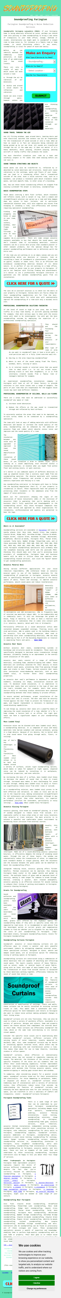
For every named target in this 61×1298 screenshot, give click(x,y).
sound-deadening (26, 671)
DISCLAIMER (54, 15)
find (11, 1204)
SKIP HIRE (18, 1191)
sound (11, 71)
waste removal (20, 1185)
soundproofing (32, 36)
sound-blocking (10, 705)
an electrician (47, 1185)
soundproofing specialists (29, 548)
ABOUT (41, 15)
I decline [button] (36, 1283)
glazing (48, 830)
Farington (43, 530)
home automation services (15, 1189)
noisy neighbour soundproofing (29, 1144)
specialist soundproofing (22, 208)
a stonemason (40, 1187)
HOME (31, 15)
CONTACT (47, 15)
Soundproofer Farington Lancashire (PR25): (22, 31)
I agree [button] (36, 1277)
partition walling (12, 1183)
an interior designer (45, 1191)
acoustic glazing (11, 882)
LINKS (36, 15)
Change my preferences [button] (36, 1288)
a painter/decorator (45, 1183)
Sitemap (5, 1272)
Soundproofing (9, 530)
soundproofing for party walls (41, 1130)
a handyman (49, 1189)
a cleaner (17, 1187)
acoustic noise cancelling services (38, 1128)
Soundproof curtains (12, 1019)
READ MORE (38, 640)
